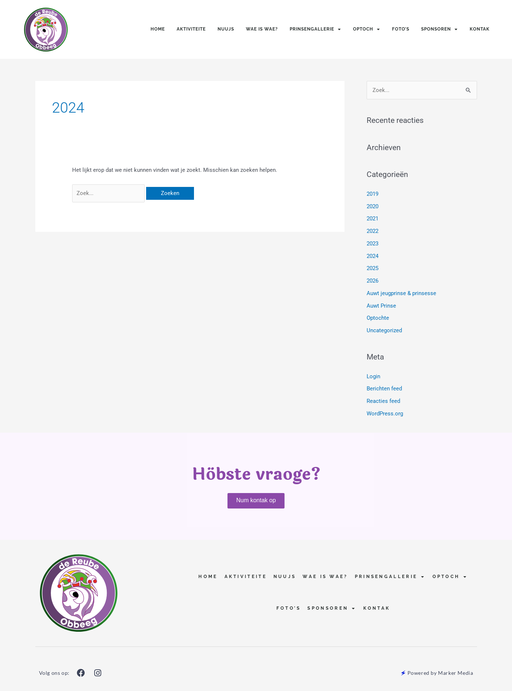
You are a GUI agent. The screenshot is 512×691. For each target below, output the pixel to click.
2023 (372, 243)
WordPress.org (385, 413)
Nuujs (226, 29)
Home (158, 29)
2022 (372, 231)
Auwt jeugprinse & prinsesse (401, 293)
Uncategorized (384, 330)
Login (373, 376)
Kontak (480, 29)
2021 (372, 218)
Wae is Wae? (262, 29)
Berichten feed (384, 388)
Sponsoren (439, 29)
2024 (372, 256)
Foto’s (400, 29)
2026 (372, 280)
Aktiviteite (191, 29)
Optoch (366, 29)
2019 (372, 194)
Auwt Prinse (381, 305)
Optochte (378, 318)
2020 (372, 206)
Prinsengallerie (315, 29)
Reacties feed (383, 401)
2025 (372, 268)
